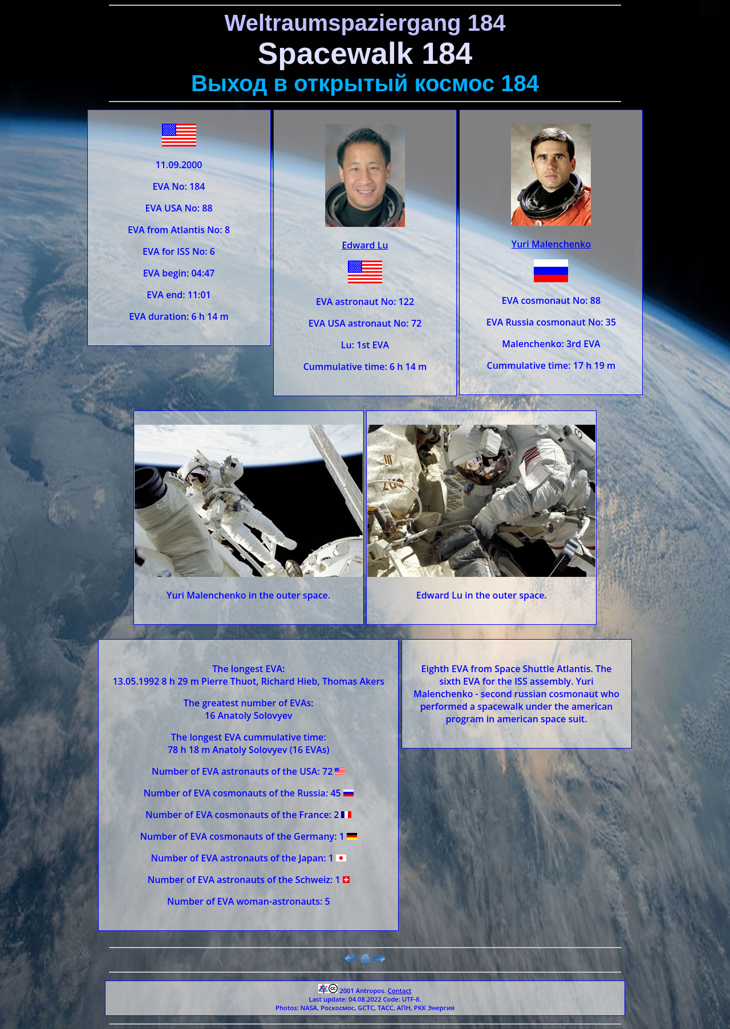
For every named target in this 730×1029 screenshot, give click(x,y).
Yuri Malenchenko (551, 244)
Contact (400, 990)
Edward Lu (365, 245)
